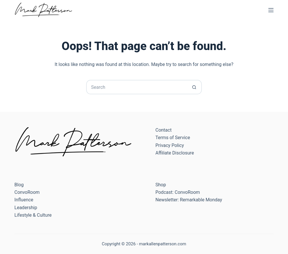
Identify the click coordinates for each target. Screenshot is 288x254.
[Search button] (194, 87)
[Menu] (271, 10)
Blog (19, 184)
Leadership (25, 207)
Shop (160, 184)
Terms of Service (172, 137)
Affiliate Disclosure (174, 153)
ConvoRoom (27, 192)
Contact (163, 130)
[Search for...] (136, 87)
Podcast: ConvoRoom (177, 192)
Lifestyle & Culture (33, 215)
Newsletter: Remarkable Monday (188, 200)
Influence (23, 200)
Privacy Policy (169, 145)
